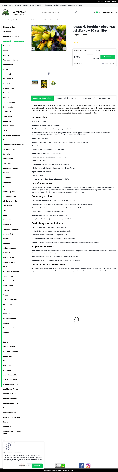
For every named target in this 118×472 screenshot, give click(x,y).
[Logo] (14, 12)
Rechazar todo (24, 465)
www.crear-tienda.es (66, 470)
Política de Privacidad (51, 5)
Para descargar (105, 98)
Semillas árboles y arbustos (21, 20)
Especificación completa (42, 98)
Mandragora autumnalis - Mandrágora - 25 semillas (103, 314)
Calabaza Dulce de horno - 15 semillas (83, 312)
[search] (76, 13)
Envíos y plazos (22, 5)
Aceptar (37, 466)
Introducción (6, 20)
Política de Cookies (35, 5)
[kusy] (90, 56)
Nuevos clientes (111, 1)
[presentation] (33, 48)
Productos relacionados (66, 98)
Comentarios (88, 98)
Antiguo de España (61, 315)
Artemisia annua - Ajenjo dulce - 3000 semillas (39, 325)
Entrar (101, 1)
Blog (80, 5)
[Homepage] (2, 5)
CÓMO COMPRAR (10, 5)
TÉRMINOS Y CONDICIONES (68, 5)
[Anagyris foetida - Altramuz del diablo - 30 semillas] (49, 38)
